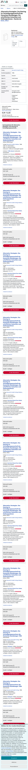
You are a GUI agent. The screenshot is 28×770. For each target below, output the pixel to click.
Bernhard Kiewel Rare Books (15, 210)
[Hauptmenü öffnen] (3, 5)
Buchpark (10, 646)
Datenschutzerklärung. (6, 755)
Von (15, 43)
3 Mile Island (11, 151)
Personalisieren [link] (14, 766)
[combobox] (16, 5)
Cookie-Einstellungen (6, 748)
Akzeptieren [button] (14, 758)
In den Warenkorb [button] (14, 120)
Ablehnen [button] (14, 762)
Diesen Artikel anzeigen (6, 110)
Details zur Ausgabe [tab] (7, 66)
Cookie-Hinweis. (9, 751)
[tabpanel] (13, 86)
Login (21, 2)
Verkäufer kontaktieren (7, 164)
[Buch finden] (25, 5)
